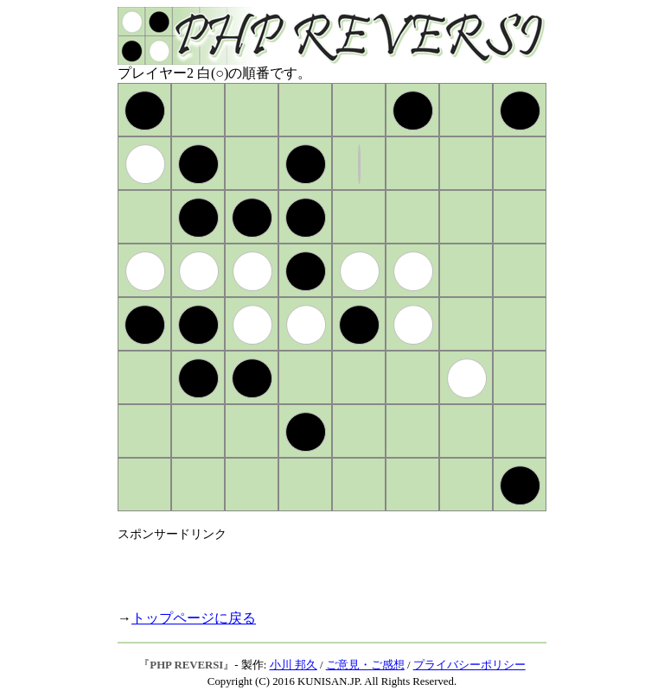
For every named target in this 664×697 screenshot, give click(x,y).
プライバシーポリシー (469, 665)
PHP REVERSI (186, 665)
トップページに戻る (193, 618)
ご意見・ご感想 (365, 665)
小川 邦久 (293, 665)
